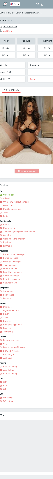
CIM (5, 382)
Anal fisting (8, 370)
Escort (6, 224)
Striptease (8, 291)
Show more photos (26, 171)
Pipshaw (7, 242)
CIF (4, 389)
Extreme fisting (10, 373)
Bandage (7, 328)
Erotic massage (10, 258)
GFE (5, 344)
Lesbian (7, 298)
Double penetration (12, 209)
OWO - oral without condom (16, 202)
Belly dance (8, 295)
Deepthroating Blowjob (14, 347)
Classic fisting (10, 366)
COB (5, 385)
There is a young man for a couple (19, 231)
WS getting (8, 401)
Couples (7, 235)
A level (6, 198)
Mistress (7, 307)
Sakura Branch (10, 282)
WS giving (7, 397)
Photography (9, 228)
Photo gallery (11, 90)
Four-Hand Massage (12, 272)
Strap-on (7, 321)
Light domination (11, 310)
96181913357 (10, 26)
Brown (33, 79)
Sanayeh (19, 13)
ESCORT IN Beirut (7, 13)
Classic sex (8, 195)
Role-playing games (12, 324)
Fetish (6, 216)
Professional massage (13, 254)
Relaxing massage (11, 279)
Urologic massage (11, 261)
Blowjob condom (11, 340)
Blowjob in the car (11, 351)
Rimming (7, 246)
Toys (5, 212)
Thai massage (10, 265)
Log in (42, 4)
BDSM (6, 314)
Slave (5, 317)
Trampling (8, 331)
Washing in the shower (14, 239)
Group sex (8, 205)
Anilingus (7, 358)
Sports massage (11, 275)
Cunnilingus (8, 354)
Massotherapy (10, 268)
